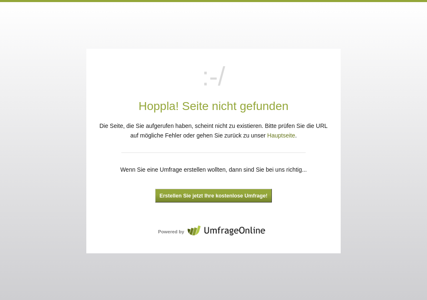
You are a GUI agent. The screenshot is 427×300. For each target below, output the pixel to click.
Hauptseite (281, 135)
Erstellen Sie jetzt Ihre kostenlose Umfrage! (214, 196)
